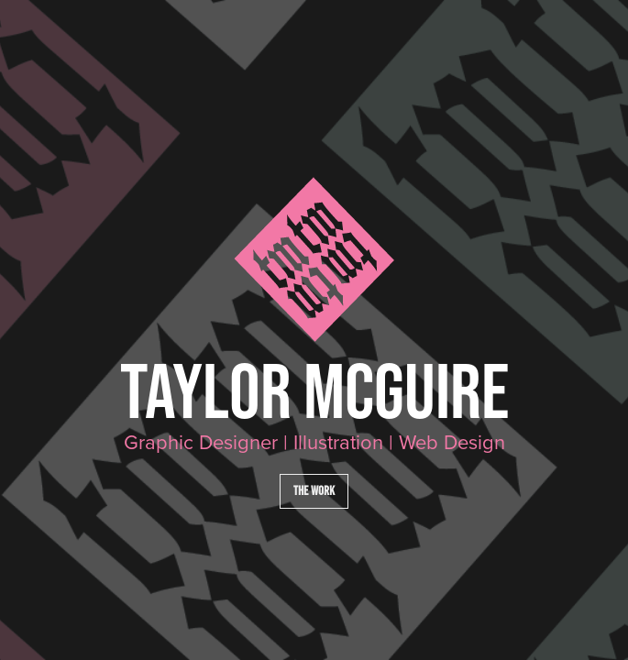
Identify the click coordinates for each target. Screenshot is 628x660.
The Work (314, 491)
